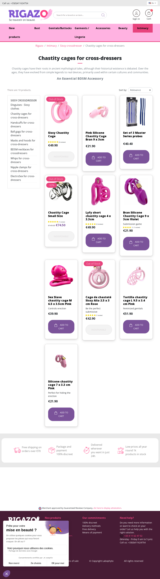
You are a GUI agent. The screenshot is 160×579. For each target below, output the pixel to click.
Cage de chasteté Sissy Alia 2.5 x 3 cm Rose (98, 300)
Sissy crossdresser (24, 100)
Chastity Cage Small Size (58, 214)
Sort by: (123, 90)
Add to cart (99, 159)
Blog (84, 542)
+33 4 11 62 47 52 (131, 535)
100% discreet (89, 522)
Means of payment (92, 532)
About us (87, 535)
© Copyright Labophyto (101, 560)
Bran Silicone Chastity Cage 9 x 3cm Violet (136, 216)
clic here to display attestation (107, 508)
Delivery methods (91, 525)
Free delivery (89, 529)
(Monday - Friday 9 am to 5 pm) (136, 539)
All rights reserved (133, 560)
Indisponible (61, 156)
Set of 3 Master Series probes (134, 134)
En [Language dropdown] (152, 3)
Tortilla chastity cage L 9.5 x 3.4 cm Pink (135, 300)
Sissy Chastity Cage (58, 134)
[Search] (80, 15)
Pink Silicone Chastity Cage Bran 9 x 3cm (96, 136)
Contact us (87, 539)
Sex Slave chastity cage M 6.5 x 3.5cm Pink (60, 300)
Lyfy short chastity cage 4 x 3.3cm (98, 216)
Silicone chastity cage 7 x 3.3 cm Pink (60, 385)
